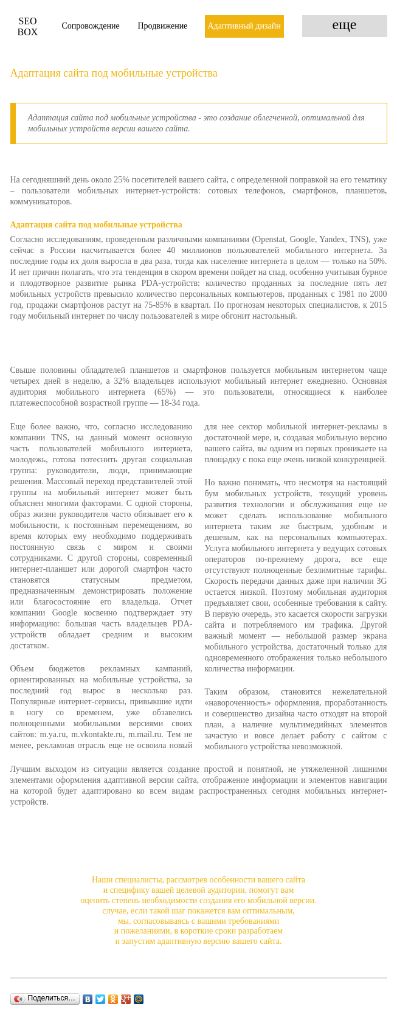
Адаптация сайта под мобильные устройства (114, 73)
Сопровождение (91, 25)
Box (28, 26)
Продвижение (163, 25)
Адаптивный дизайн (244, 25)
